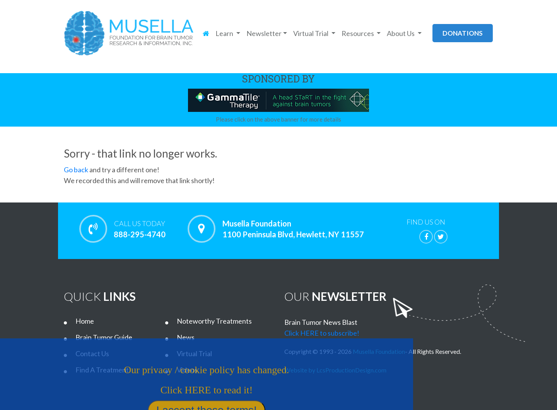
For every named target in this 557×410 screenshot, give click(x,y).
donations (463, 33)
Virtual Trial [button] (311, 33)
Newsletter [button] (264, 33)
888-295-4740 (139, 229)
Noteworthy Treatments (214, 321)
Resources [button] (358, 33)
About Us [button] (401, 33)
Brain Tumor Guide (103, 337)
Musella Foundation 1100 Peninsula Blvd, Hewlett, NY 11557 (293, 229)
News (186, 337)
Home (84, 321)
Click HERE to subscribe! (321, 333)
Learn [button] (224, 33)
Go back (76, 169)
